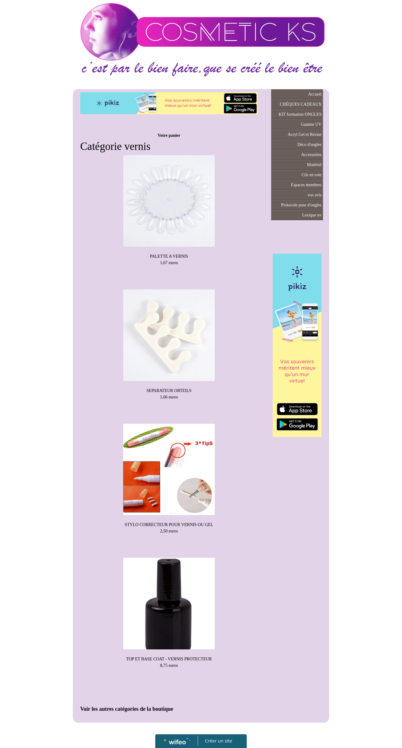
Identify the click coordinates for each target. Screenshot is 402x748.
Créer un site (218, 741)
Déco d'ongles (309, 144)
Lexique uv (311, 215)
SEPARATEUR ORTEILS (169, 390)
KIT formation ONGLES (300, 114)
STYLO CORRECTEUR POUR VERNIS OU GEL (169, 524)
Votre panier (168, 135)
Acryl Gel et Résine (304, 134)
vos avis (315, 195)
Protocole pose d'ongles (301, 205)
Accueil (314, 94)
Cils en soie (311, 174)
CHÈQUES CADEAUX (301, 104)
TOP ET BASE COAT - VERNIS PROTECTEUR (169, 659)
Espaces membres (306, 185)
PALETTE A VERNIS (169, 256)
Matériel (314, 164)
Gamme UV (311, 124)
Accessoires (311, 154)
